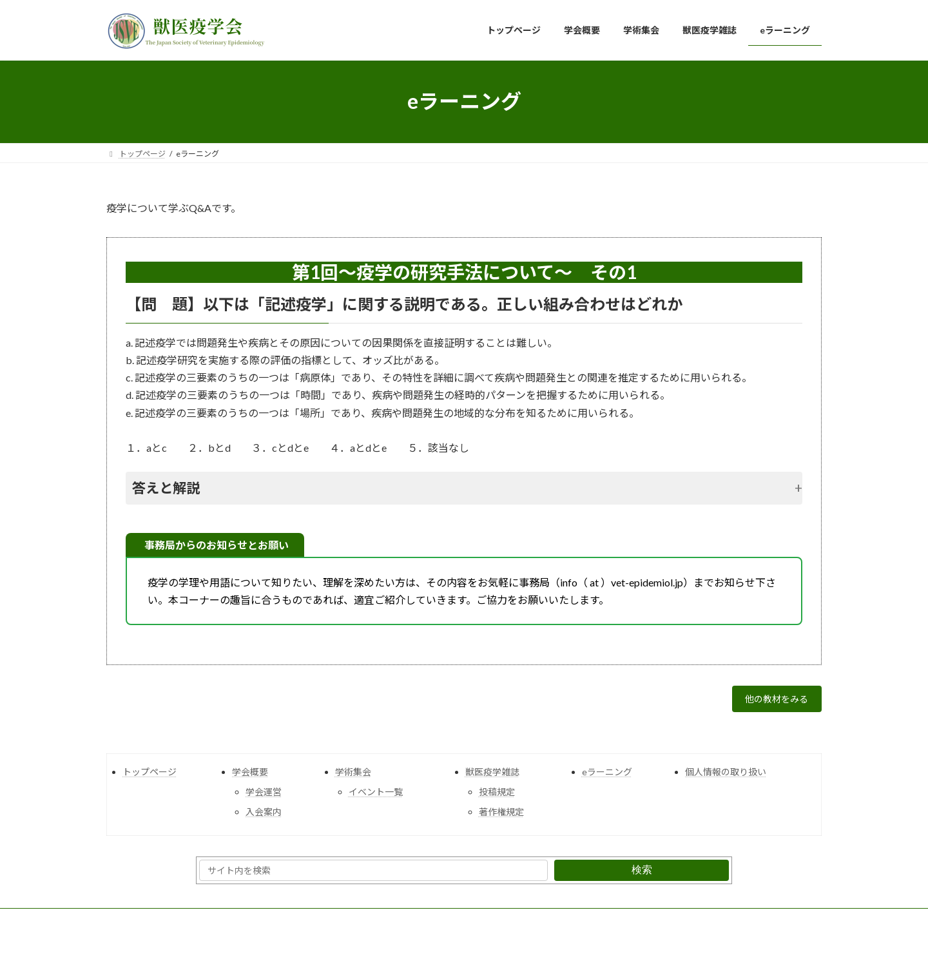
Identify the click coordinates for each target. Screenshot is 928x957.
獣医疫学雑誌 (492, 775)
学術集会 (353, 775)
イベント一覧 (376, 795)
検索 (642, 874)
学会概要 (250, 775)
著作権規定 (501, 816)
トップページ (149, 775)
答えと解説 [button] (166, 487)
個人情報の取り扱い (725, 775)
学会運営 (264, 795)
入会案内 (264, 816)
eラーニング (607, 775)
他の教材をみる (771, 701)
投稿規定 (497, 795)
